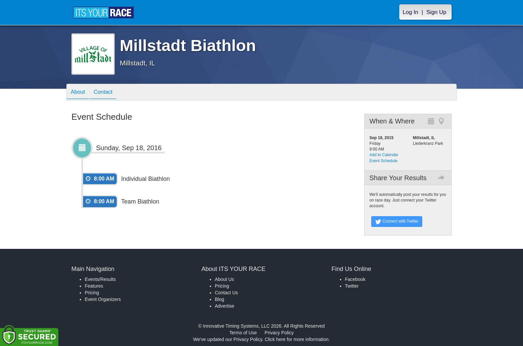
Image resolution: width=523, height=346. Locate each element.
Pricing (92, 292)
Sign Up (436, 12)
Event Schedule (384, 160)
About (79, 92)
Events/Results (100, 279)
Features (94, 286)
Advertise (224, 306)
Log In (410, 12)
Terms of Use (243, 332)
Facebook (355, 279)
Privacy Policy (279, 332)
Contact (106, 92)
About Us (224, 279)
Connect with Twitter (397, 221)
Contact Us (226, 292)
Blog (219, 299)
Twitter (352, 286)
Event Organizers (103, 299)
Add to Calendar (384, 154)
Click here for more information (297, 339)
